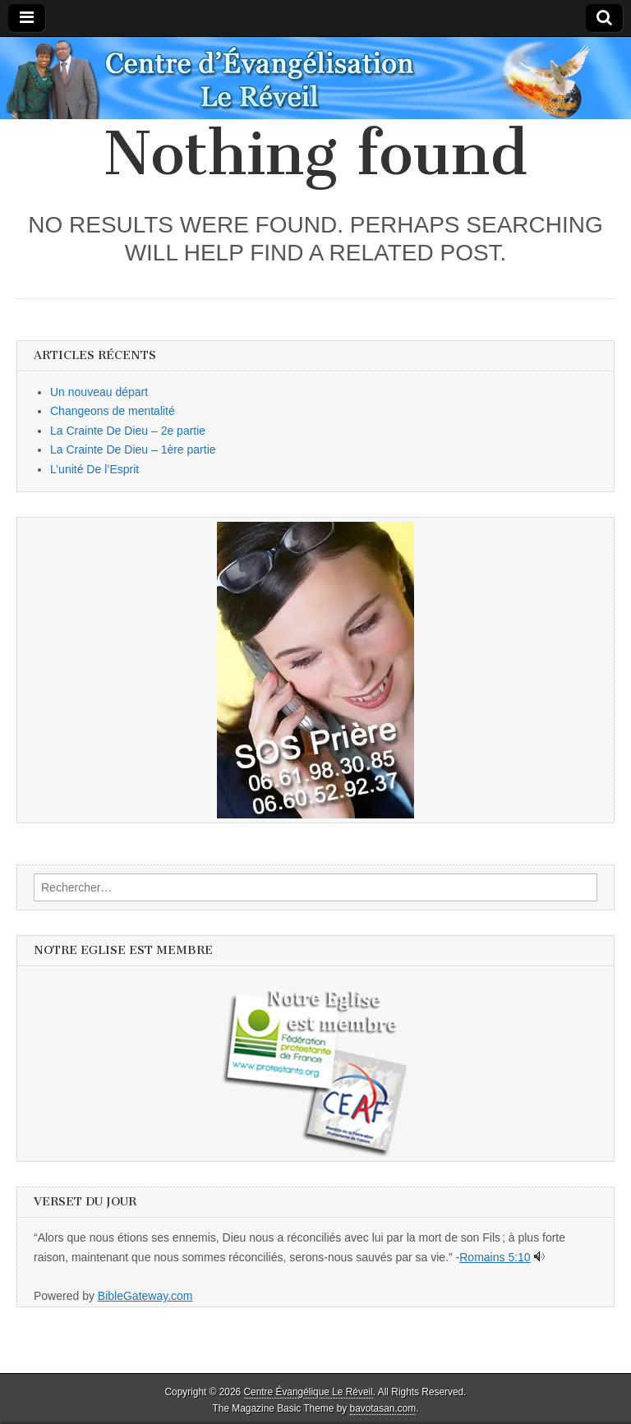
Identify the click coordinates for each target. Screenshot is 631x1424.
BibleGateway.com (145, 1295)
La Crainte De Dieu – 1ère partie (133, 449)
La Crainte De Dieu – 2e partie (127, 430)
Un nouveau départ (99, 392)
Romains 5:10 (494, 1257)
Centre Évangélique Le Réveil (308, 1392)
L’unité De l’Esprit (94, 469)
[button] (315, 670)
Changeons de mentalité (112, 410)
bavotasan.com (383, 1408)
